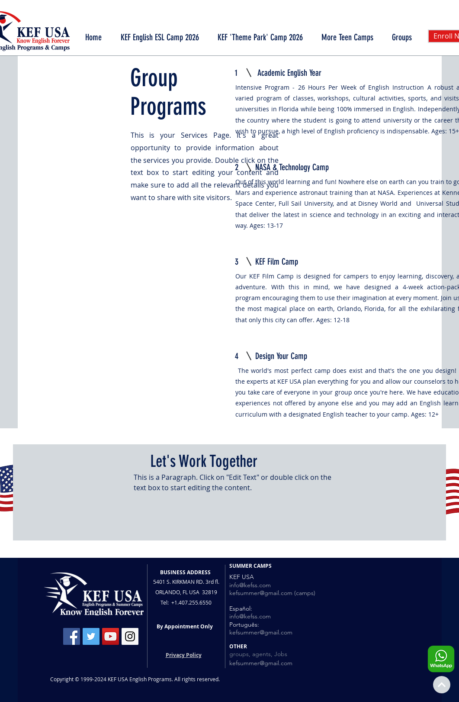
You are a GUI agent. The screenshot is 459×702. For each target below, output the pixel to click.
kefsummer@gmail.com (260, 632)
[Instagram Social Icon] (130, 636)
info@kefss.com (250, 585)
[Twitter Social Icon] (91, 636)
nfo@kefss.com (251, 616)
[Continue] (441, 684)
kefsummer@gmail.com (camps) (272, 593)
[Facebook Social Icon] (71, 636)
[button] (347, 37)
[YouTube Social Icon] (110, 636)
